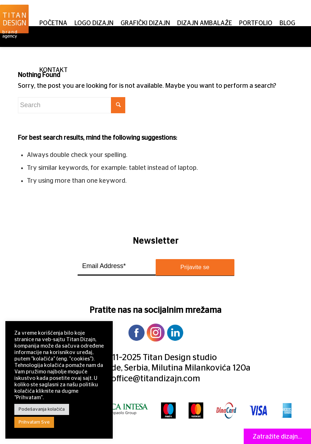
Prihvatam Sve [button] (34, 422)
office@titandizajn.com (155, 378)
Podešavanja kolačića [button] (42, 409)
